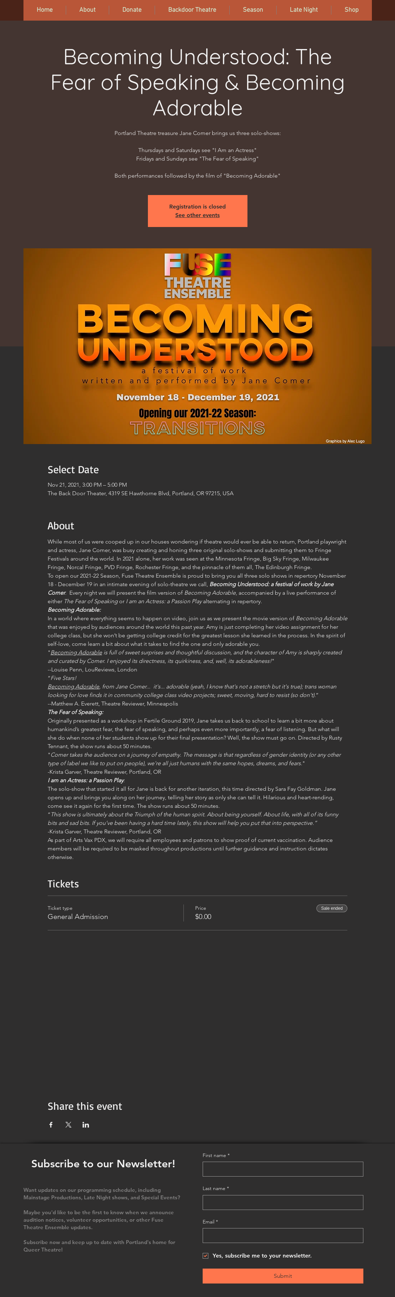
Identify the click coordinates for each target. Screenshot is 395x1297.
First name (216, 1155)
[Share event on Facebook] (51, 1125)
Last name (216, 1188)
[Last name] (281, 1202)
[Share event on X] (68, 1125)
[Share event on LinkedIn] (85, 1125)
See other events (197, 215)
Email (210, 1222)
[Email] (281, 1235)
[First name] (281, 1169)
